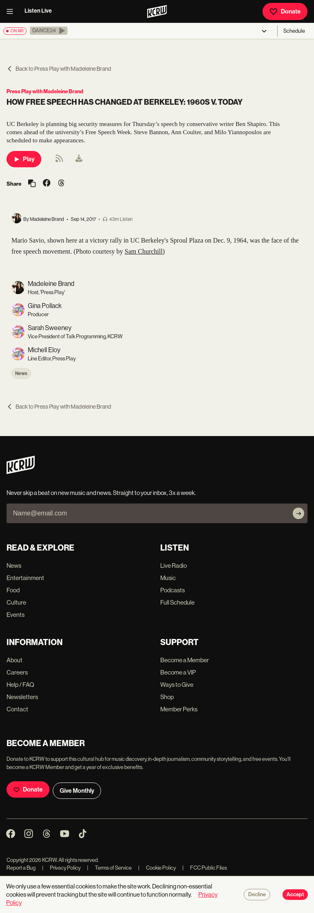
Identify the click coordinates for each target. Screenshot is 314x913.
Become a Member (184, 660)
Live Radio (173, 565)
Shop (167, 696)
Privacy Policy (61, 868)
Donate (285, 11)
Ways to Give (176, 684)
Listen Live (38, 10)
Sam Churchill (144, 251)
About (14, 660)
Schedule (294, 31)
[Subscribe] (298, 513)
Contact (17, 709)
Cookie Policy (157, 868)
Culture (16, 602)
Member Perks (178, 709)
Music (168, 577)
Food (13, 590)
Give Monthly (77, 790)
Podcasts (172, 590)
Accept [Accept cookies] (295, 894)
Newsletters (22, 696)
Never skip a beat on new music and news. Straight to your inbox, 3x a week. (101, 492)
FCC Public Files (204, 868)
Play (23, 159)
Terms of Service (109, 868)
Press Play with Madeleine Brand (45, 91)
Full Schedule (177, 602)
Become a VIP (178, 672)
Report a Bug (21, 868)
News (21, 373)
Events (16, 614)
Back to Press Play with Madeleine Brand (59, 68)
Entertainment (25, 577)
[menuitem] (79, 159)
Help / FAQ (20, 684)
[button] (48, 31)
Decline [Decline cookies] (257, 894)
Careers (17, 672)
